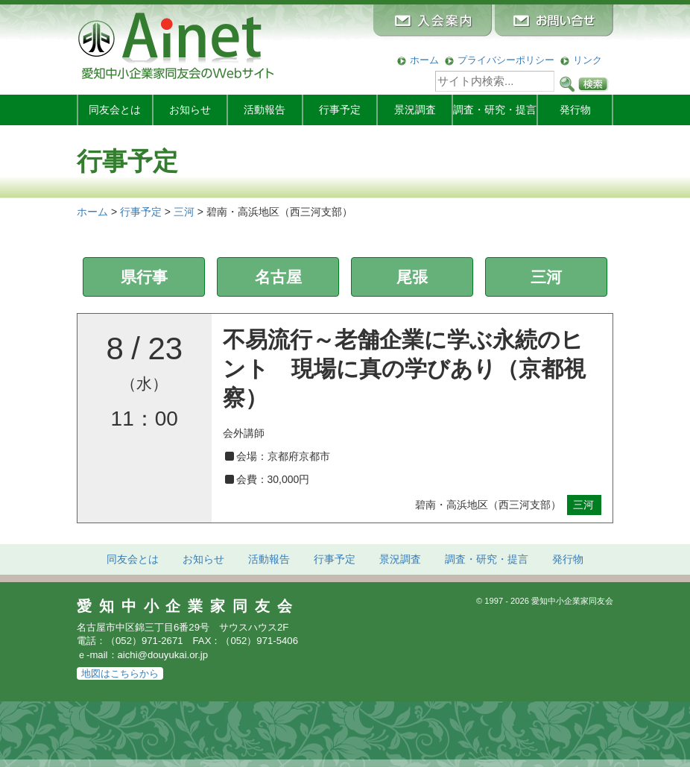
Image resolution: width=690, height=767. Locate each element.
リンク (587, 60)
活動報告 (264, 110)
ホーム (424, 60)
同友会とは (115, 110)
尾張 (412, 276)
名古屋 (278, 276)
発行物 (575, 110)
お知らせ (190, 110)
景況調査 (415, 110)
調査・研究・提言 (495, 110)
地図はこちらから (120, 673)
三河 (546, 276)
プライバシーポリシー (506, 60)
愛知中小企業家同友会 (188, 606)
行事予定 (340, 110)
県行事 (144, 276)
